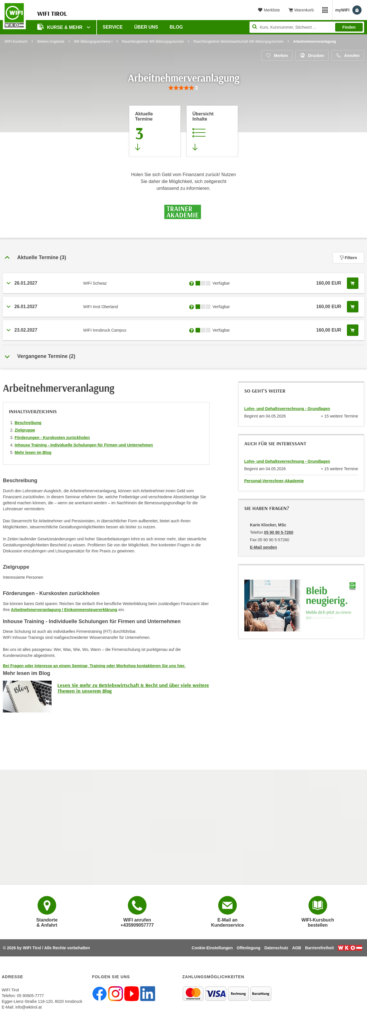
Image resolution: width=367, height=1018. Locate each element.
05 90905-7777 (30, 995)
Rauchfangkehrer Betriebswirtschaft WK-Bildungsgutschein (239, 42)
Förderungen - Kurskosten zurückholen (52, 437)
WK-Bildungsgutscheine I (93, 42)
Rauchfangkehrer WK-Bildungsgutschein (153, 42)
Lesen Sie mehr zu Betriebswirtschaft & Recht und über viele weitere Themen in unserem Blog (133, 688)
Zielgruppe (25, 430)
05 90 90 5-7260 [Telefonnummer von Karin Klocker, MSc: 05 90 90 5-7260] (278, 532)
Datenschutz (276, 948)
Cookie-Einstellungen (212, 948)
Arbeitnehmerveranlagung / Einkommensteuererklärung (64, 609)
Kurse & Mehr (60, 26)
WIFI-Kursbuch (16, 42)
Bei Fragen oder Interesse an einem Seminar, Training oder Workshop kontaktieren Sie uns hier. (94, 665)
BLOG (176, 27)
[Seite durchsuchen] (306, 27)
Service (113, 27)
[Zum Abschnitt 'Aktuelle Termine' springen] (155, 131)
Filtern (348, 257)
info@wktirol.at (28, 1007)
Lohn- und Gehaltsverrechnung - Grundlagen (287, 408)
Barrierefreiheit (319, 948)
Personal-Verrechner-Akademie (274, 481)
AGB (296, 948)
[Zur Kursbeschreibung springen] (212, 131)
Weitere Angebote (50, 42)
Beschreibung (28, 422)
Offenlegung (248, 948)
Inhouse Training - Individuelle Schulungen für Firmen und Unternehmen (84, 445)
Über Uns (146, 27)
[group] (183, 88)
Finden (349, 27)
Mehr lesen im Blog (33, 452)
